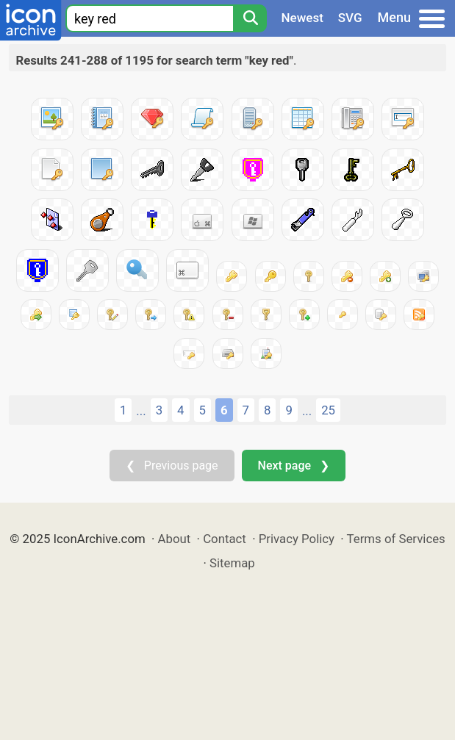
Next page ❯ (293, 466)
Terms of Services (396, 538)
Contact (224, 538)
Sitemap (232, 563)
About (174, 538)
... (141, 410)
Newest (302, 17)
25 (328, 410)
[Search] (250, 18)
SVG (350, 17)
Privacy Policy (296, 538)
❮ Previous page (172, 466)
